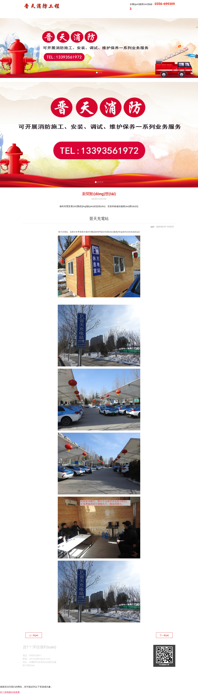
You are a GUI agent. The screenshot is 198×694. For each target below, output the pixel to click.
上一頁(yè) (33, 635)
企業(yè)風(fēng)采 (162, 15)
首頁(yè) (89, 15)
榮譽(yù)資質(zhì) (185, 15)
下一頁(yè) (164, 635)
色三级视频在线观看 (10, 692)
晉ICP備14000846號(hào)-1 (133, 679)
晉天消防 (144, 15)
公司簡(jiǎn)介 (128, 15)
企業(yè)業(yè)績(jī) (107, 15)
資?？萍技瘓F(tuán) (98, 679)
